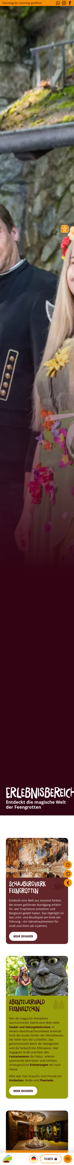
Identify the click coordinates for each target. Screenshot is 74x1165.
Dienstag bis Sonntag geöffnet (22, 3)
